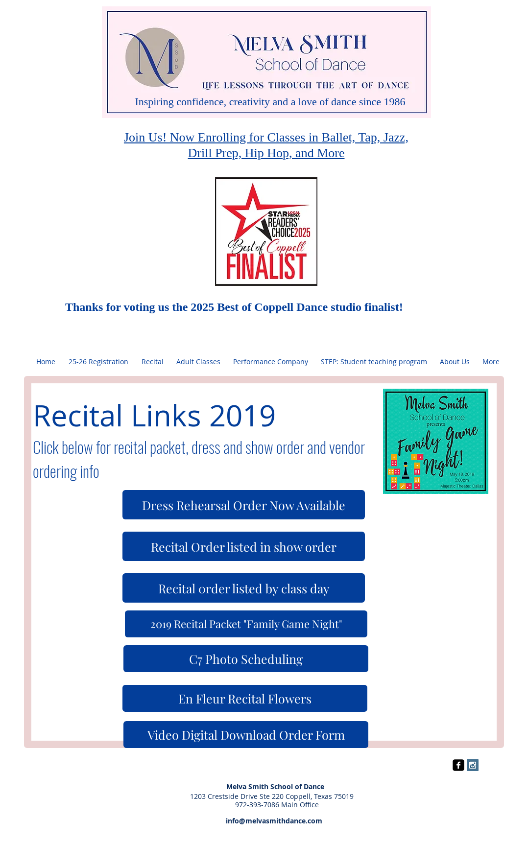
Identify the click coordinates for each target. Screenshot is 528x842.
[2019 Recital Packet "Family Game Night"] (246, 623)
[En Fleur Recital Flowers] (244, 698)
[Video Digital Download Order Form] (245, 734)
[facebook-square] (458, 765)
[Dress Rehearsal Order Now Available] (243, 504)
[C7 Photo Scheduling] (245, 658)
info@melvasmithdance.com (264, 820)
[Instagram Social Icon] (473, 765)
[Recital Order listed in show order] (243, 546)
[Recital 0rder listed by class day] (243, 588)
